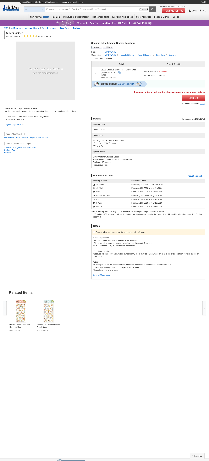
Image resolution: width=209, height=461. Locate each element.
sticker (7, 138)
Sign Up (193, 97)
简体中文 (97, 47)
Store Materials (143, 17)
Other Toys (65, 28)
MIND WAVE (15, 138)
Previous (5, 308)
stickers (25, 138)
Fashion (56, 17)
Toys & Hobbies (49, 28)
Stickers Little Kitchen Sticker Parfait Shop (48, 326)
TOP (6, 28)
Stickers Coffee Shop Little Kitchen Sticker (19, 326)
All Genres (16, 28)
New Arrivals (39, 17)
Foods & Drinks (161, 17)
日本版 (203, 2)
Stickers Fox (9, 150)
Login (202, 103)
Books (176, 17)
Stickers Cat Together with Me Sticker (20, 147)
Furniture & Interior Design (76, 17)
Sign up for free (174, 10)
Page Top (198, 456)
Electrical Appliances (122, 17)
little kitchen (43, 138)
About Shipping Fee (196, 176)
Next (204, 308)
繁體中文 (108, 47)
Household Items (101, 17)
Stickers (76, 28)
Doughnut (33, 138)
